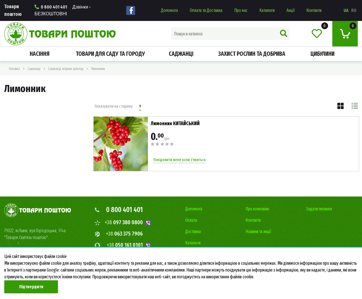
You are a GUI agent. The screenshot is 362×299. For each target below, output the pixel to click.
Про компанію (257, 209)
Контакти (314, 10)
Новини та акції (258, 231)
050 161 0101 (125, 245)
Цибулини (323, 53)
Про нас (240, 10)
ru (353, 10)
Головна (14, 69)
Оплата (191, 220)
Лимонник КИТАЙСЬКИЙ (175, 123)
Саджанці (181, 53)
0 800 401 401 (63, 10)
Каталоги (267, 10)
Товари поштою (13, 10)
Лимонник (98, 69)
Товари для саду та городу (110, 53)
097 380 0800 (124, 222)
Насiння (39, 53)
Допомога (169, 10)
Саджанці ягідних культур (65, 69)
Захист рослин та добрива (251, 53)
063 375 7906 (124, 233)
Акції (290, 10)
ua (346, 10)
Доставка (193, 231)
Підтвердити (31, 286)
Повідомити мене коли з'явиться (180, 159)
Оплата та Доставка (206, 10)
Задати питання (319, 209)
